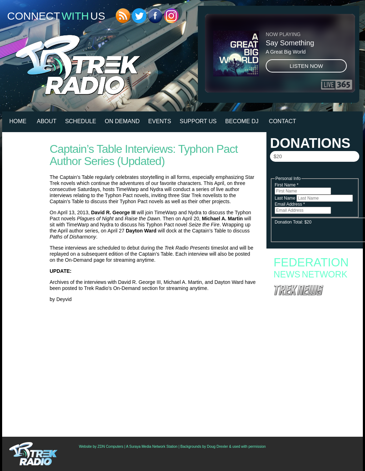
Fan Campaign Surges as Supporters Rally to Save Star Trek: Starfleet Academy (313, 303)
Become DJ (242, 121)
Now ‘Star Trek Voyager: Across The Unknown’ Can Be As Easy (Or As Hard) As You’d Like (314, 393)
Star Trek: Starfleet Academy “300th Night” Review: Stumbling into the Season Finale (311, 340)
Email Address (290, 204)
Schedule (80, 121)
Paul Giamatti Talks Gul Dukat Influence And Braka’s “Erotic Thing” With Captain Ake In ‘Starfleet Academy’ (312, 417)
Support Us (198, 121)
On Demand (122, 121)
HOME (17, 121)
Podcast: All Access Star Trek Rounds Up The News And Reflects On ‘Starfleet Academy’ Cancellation (313, 367)
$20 (278, 156)
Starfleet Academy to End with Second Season (314, 310)
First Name (287, 184)
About (46, 121)
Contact (282, 121)
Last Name (285, 198)
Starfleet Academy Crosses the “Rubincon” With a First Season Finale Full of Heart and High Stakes (312, 319)
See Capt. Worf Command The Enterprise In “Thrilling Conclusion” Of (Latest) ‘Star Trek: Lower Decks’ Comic (312, 404)
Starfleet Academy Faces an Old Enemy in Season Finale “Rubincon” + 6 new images (311, 331)
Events (159, 121)
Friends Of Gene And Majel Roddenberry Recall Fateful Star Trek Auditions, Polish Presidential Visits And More (309, 381)
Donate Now (314, 171)
